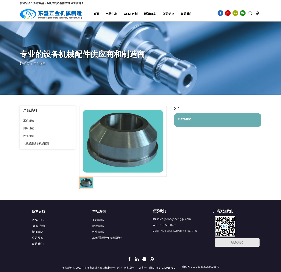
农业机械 (28, 135)
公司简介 (168, 13)
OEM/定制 (131, 13)
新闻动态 (150, 13)
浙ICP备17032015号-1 (162, 267)
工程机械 (28, 120)
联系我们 (187, 13)
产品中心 (111, 13)
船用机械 (28, 128)
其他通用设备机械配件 (36, 143)
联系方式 (237, 242)
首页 (96, 13)
